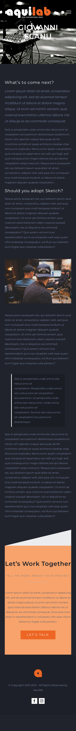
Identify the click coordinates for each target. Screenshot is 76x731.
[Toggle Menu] (69, 12)
